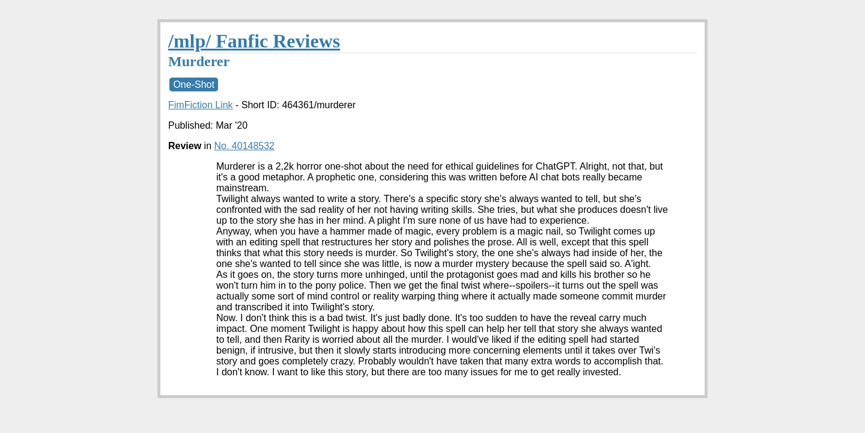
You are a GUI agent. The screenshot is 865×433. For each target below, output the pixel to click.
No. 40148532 (244, 146)
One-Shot (193, 84)
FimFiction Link (200, 105)
